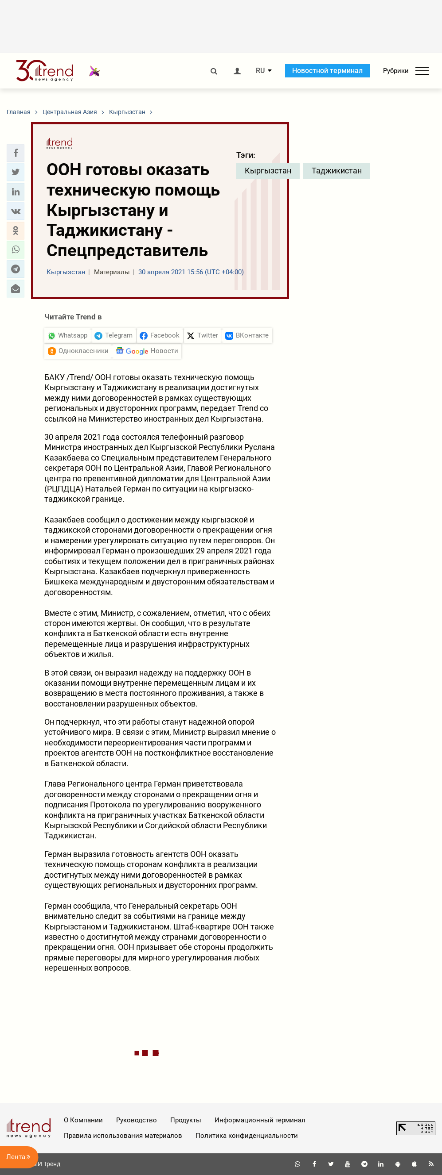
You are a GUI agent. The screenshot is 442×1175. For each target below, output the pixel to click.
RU (260, 70)
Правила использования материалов (123, 1136)
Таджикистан (337, 170)
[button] (15, 153)
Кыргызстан (268, 170)
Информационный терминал (260, 1120)
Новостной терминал (327, 70)
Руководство (136, 1120)
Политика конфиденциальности (247, 1136)
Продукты (185, 1120)
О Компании (83, 1120)
